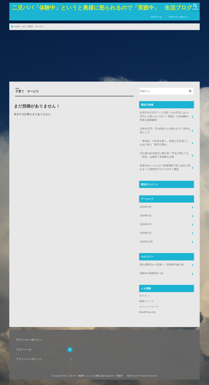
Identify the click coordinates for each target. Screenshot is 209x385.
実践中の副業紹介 (151, 273)
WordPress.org (147, 312)
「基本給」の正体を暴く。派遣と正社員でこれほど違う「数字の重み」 (164, 143)
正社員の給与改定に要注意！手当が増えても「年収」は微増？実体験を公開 (164, 155)
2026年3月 (145, 215)
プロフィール (156, 17)
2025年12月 (146, 241)
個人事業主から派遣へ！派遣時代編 (162, 264)
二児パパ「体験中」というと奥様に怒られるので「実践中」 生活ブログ (102, 7)
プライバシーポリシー (178, 17)
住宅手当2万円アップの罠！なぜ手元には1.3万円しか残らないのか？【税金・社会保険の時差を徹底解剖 (164, 116)
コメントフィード (149, 306)
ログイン (144, 295)
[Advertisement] (104, 56)
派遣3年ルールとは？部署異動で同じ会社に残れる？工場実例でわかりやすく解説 (165, 167)
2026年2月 (145, 224)
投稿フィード (146, 301)
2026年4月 (145, 207)
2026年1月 (145, 233)
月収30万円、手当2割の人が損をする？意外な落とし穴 (165, 130)
